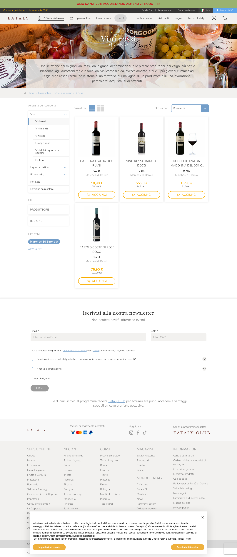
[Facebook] (138, 433)
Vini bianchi (41, 128)
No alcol (35, 182)
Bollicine (40, 160)
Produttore (48, 209)
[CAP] (178, 337)
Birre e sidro (37, 174)
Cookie (96, 350)
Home (31, 92)
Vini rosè (40, 136)
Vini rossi (40, 121)
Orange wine (42, 143)
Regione (48, 221)
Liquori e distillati (40, 167)
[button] (214, 18)
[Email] (88, 337)
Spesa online (44, 92)
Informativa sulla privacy (75, 350)
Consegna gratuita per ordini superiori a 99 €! (25, 10)
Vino (81, 92)
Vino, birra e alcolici (64, 92)
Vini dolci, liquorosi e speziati (47, 151)
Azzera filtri (35, 249)
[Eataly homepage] (18, 18)
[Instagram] (131, 433)
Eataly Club (117, 401)
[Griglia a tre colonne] (92, 108)
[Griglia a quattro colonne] (100, 108)
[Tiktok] (145, 433)
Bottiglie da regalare (42, 189)
